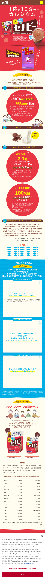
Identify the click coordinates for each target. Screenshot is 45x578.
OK (22, 574)
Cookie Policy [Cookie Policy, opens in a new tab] (29, 563)
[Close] (42, 536)
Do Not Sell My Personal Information (22, 568)
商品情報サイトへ (14, 457)
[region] (22, 555)
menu (41, 2)
